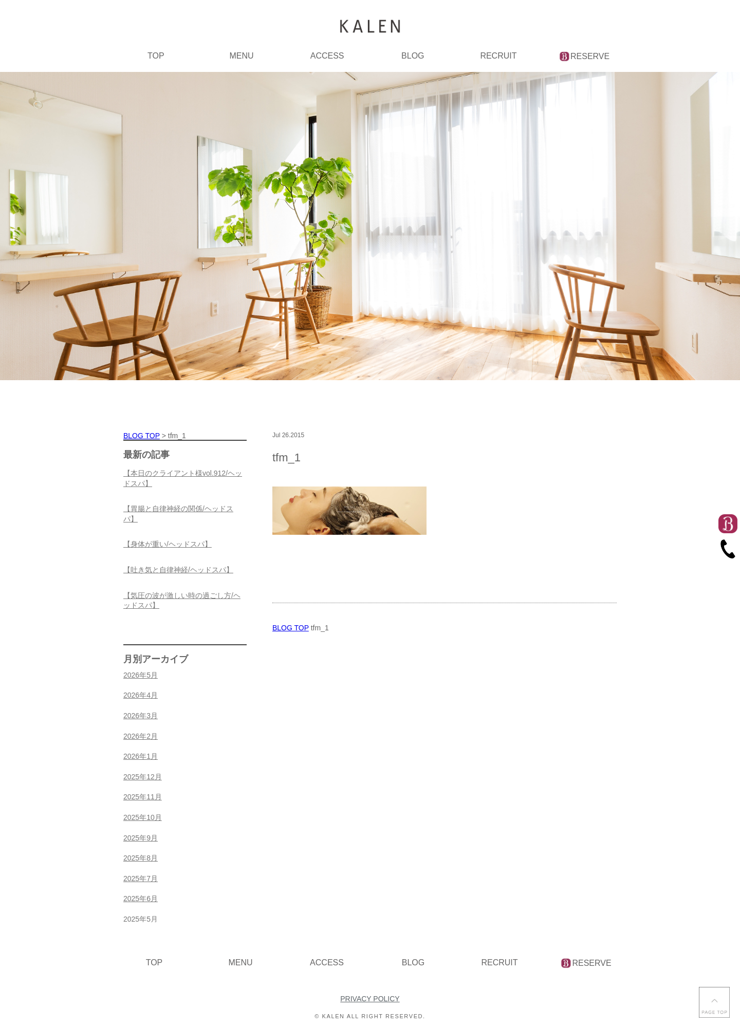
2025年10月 (142, 817)
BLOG (412, 55)
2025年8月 (140, 858)
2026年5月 (140, 675)
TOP (155, 55)
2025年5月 (140, 919)
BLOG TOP (290, 628)
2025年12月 (142, 777)
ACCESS (327, 55)
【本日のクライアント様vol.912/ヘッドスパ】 (182, 478)
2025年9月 (140, 838)
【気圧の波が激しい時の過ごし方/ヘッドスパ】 (181, 600)
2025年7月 (140, 878)
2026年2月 (140, 736)
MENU (241, 55)
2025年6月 (140, 898)
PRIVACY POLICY (369, 999)
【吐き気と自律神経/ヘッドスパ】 (178, 570)
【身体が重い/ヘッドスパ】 (167, 544)
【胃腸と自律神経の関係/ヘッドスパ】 (178, 513)
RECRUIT (498, 55)
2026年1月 (140, 756)
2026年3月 (140, 716)
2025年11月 (142, 797)
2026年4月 (140, 695)
